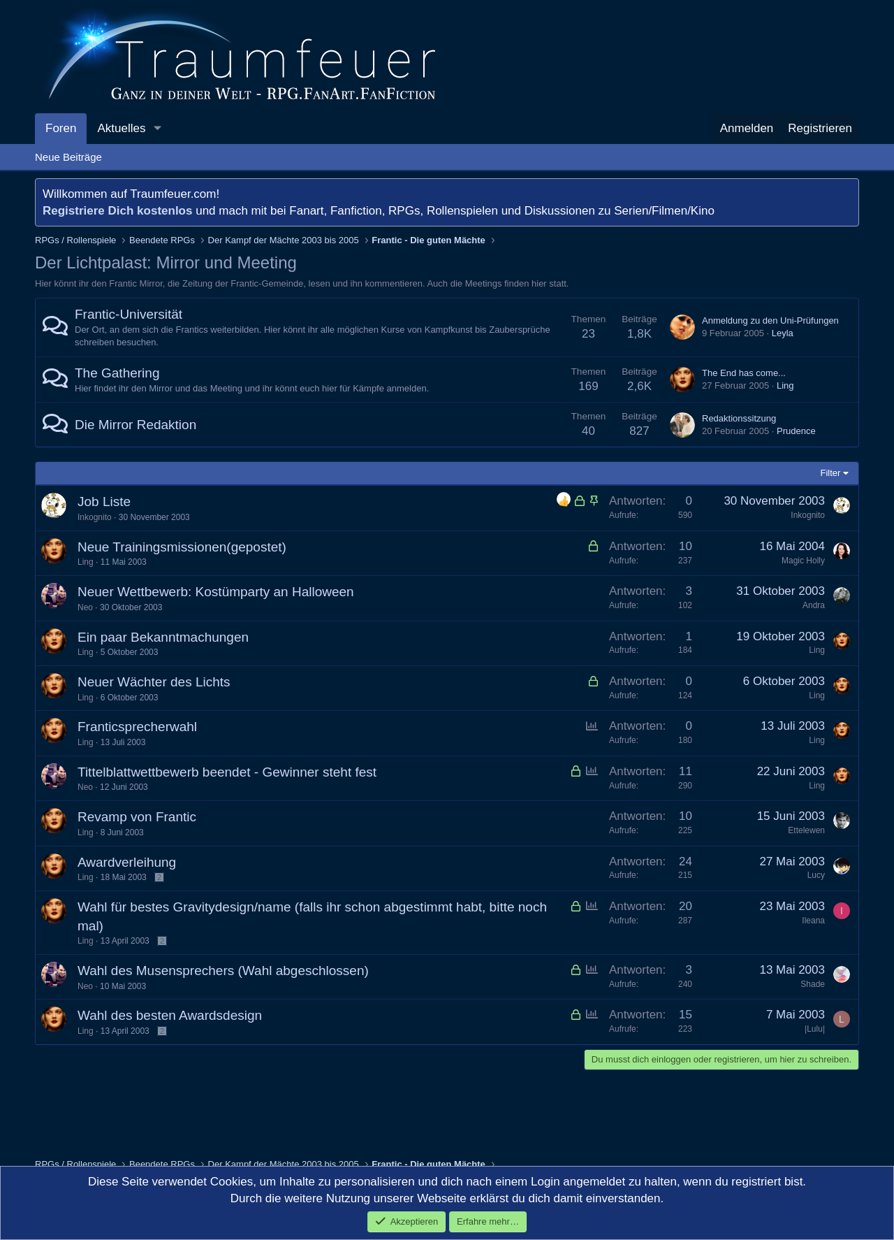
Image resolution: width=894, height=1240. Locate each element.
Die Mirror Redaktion (135, 424)
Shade (812, 984)
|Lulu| (815, 1029)
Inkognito (95, 517)
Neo (85, 607)
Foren (60, 128)
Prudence (796, 431)
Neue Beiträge (68, 157)
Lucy (816, 875)
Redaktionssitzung (739, 418)
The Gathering (117, 373)
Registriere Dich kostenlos (117, 210)
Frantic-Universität (128, 314)
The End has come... (744, 373)
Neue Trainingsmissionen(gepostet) (182, 547)
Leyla (782, 333)
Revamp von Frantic (137, 816)
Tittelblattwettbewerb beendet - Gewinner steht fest (227, 772)
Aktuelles (121, 128)
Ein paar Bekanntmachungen (163, 637)
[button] (157, 128)
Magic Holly (803, 560)
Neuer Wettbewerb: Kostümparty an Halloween (216, 591)
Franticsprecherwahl (137, 726)
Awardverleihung (127, 862)
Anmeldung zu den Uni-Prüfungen (770, 320)
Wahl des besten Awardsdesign (170, 1015)
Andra (814, 605)
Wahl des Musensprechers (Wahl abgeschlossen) (223, 970)
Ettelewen (806, 830)
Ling (785, 385)
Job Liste (104, 501)
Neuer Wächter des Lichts (154, 682)
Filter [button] (831, 473)
